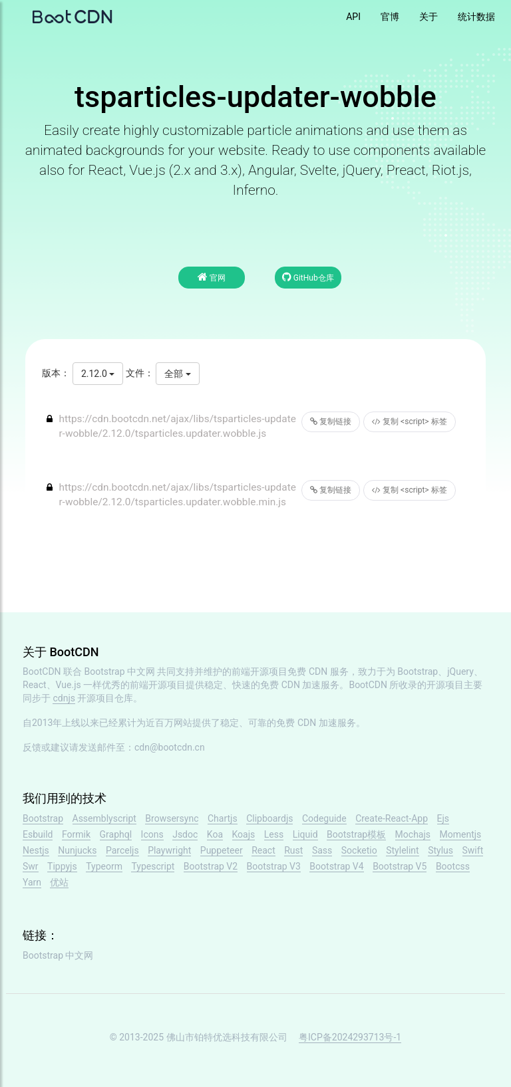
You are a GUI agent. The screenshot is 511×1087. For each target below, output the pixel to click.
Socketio (359, 850)
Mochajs (412, 834)
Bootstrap (43, 818)
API (353, 16)
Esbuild (38, 834)
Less (273, 834)
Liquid (305, 834)
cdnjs (64, 698)
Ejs (443, 818)
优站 (59, 882)
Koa (215, 834)
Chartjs (223, 818)
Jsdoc (185, 834)
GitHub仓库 (308, 277)
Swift (473, 850)
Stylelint (402, 850)
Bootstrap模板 (356, 834)
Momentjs (461, 834)
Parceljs (122, 850)
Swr (31, 866)
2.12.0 (97, 373)
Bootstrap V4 (336, 866)
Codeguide (324, 818)
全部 (177, 373)
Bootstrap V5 (399, 866)
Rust (293, 850)
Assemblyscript (104, 818)
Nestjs (36, 850)
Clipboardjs (269, 818)
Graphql (116, 834)
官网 (212, 277)
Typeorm (104, 866)
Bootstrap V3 (274, 866)
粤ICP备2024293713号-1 (350, 1037)
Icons (152, 834)
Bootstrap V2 (211, 866)
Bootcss (453, 866)
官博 (390, 16)
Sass (322, 850)
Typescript (152, 866)
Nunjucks (77, 850)
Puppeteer (221, 850)
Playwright (169, 850)
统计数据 (476, 16)
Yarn (32, 882)
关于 (428, 16)
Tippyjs (62, 866)
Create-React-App (391, 818)
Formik (76, 834)
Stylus (440, 850)
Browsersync (171, 818)
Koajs (244, 834)
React (263, 850)
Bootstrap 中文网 (120, 671)
